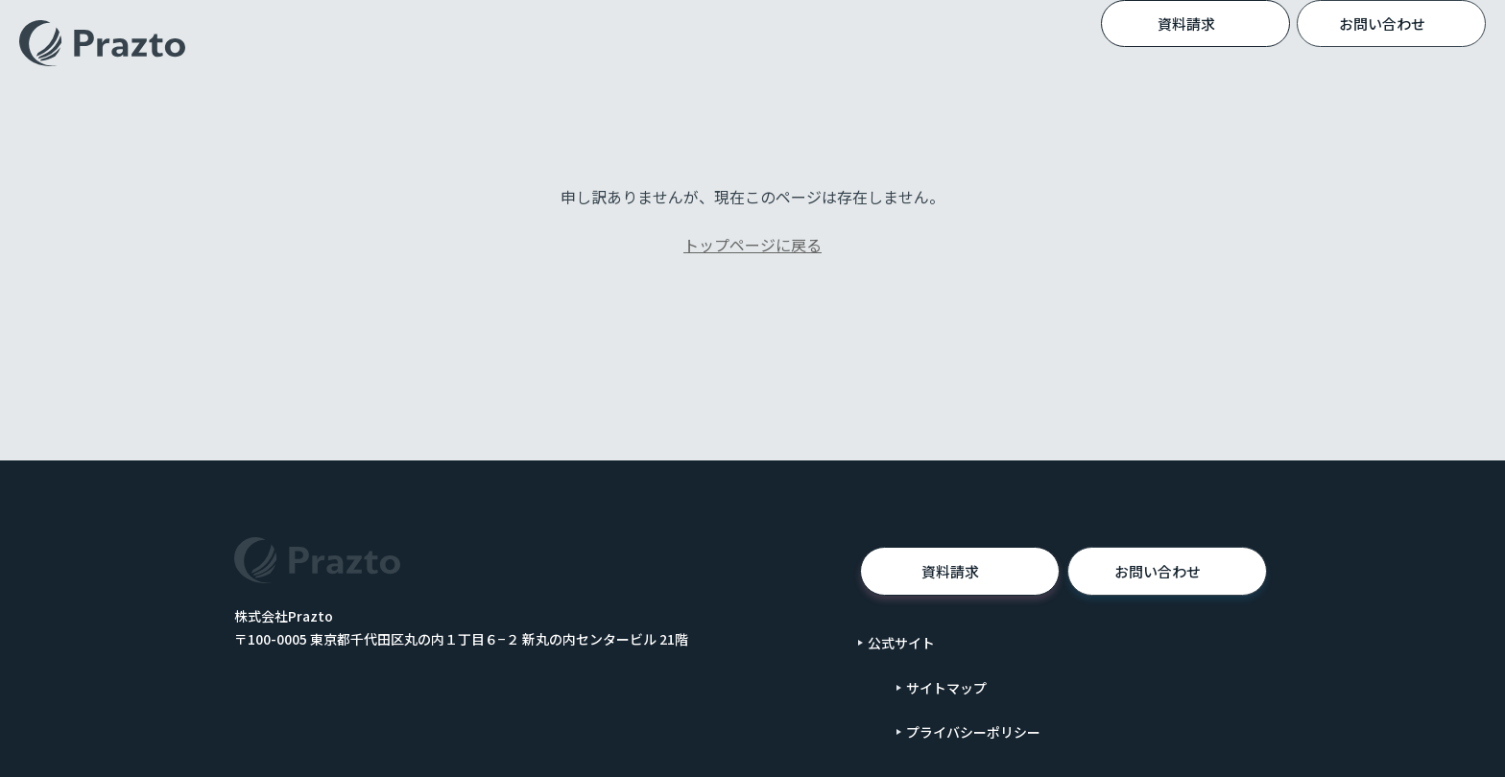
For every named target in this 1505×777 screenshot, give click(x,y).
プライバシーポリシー (973, 732)
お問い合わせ (1183, 571)
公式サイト (901, 642)
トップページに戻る (752, 244)
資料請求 (1219, 23)
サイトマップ (946, 687)
